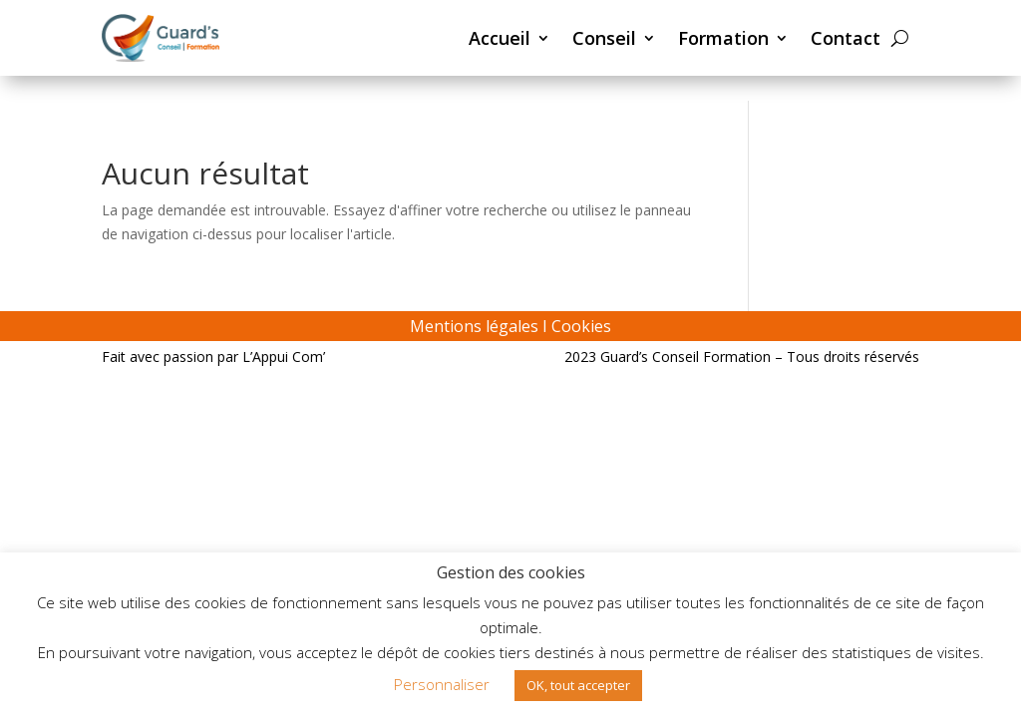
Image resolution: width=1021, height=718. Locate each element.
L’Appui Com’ (283, 356)
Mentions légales (474, 326)
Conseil (604, 38)
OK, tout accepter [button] (578, 685)
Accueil (499, 38)
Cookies (581, 326)
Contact (845, 38)
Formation (723, 38)
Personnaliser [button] (442, 684)
